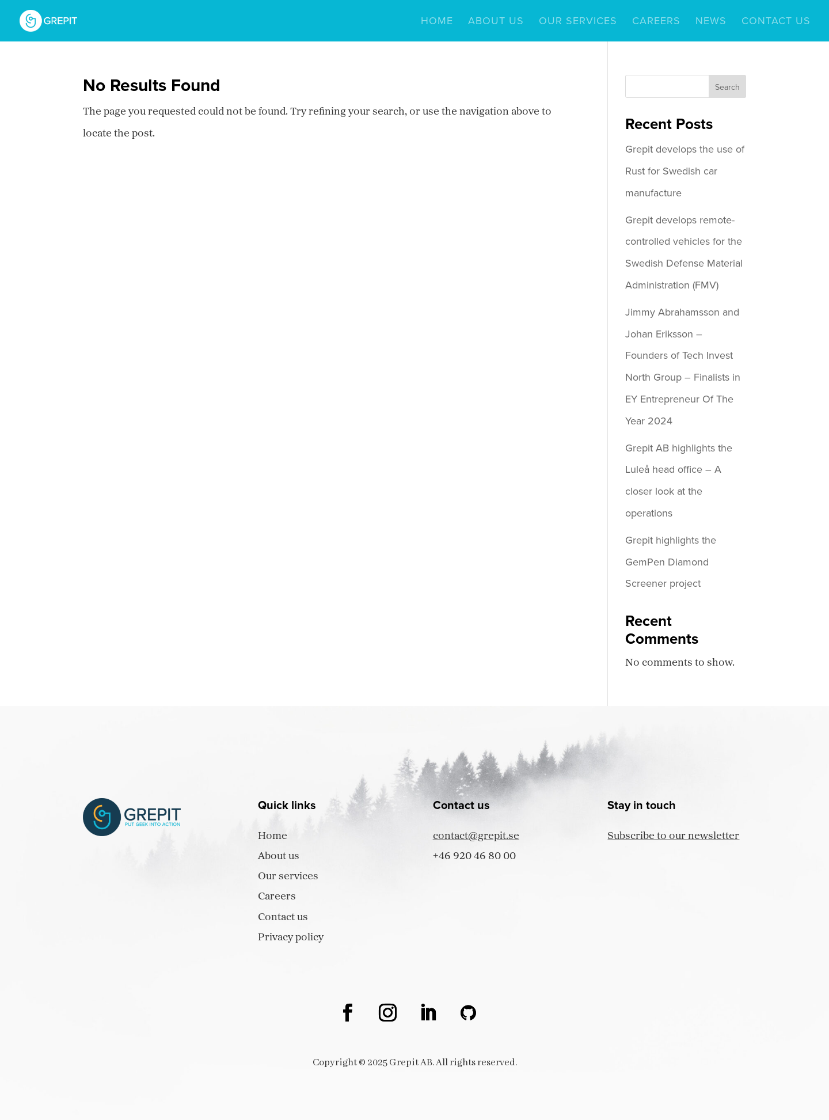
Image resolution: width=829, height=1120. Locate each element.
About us (496, 22)
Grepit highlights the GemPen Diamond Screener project (670, 562)
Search (727, 87)
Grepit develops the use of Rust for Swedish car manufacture (684, 171)
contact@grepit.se (476, 836)
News (711, 22)
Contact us (776, 22)
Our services (578, 22)
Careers (656, 22)
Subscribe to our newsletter (673, 836)
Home (437, 22)
